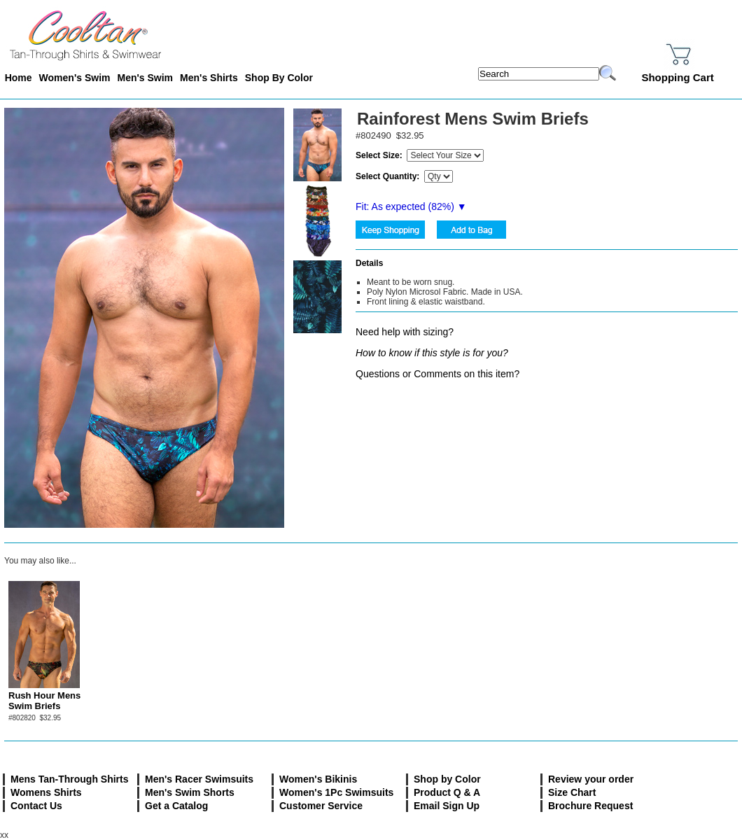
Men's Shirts (209, 77)
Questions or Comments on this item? (437, 373)
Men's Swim (145, 77)
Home (18, 77)
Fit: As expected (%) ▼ (411, 206)
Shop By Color (279, 77)
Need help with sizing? (405, 331)
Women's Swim (75, 77)
